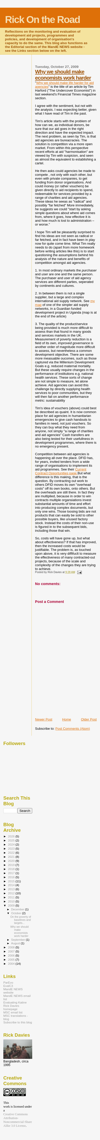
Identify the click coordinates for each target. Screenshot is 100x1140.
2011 (11, 897)
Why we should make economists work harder (63, 75)
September (18, 939)
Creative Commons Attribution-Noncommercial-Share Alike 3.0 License (17, 1119)
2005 (11, 959)
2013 (11, 889)
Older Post (89, 719)
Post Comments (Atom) (72, 728)
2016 (11, 877)
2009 (11, 905)
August (16, 943)
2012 (11, 893)
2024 (11, 844)
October (16, 913)
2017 (11, 873)
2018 (11, 869)
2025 (11, 840)
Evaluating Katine (15, 1002)
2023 (11, 848)
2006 (11, 955)
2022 (11, 852)
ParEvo (8, 982)
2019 (11, 864)
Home (66, 719)
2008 (11, 947)
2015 (11, 881)
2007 (11, 951)
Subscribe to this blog (17, 1022)
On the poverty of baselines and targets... (20, 919)
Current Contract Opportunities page (60, 471)
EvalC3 (8, 985)
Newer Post (43, 719)
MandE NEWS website (13, 990)
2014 (11, 885)
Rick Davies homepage (11, 1007)
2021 (11, 856)
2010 (11, 901)
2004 (11, 963)
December (18, 909)
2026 (11, 836)
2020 (11, 860)
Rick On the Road (42, 19)
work (6, 1106)
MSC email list (13, 1012)
